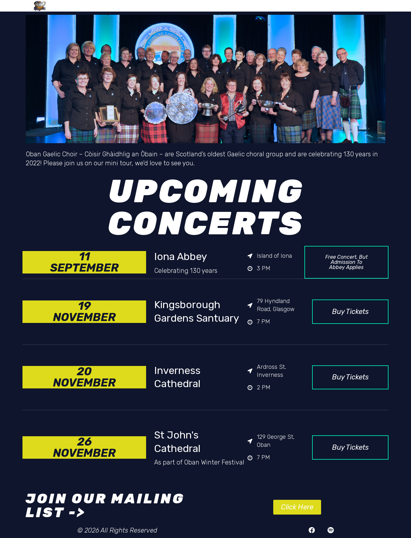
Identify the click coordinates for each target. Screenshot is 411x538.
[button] (346, 262)
